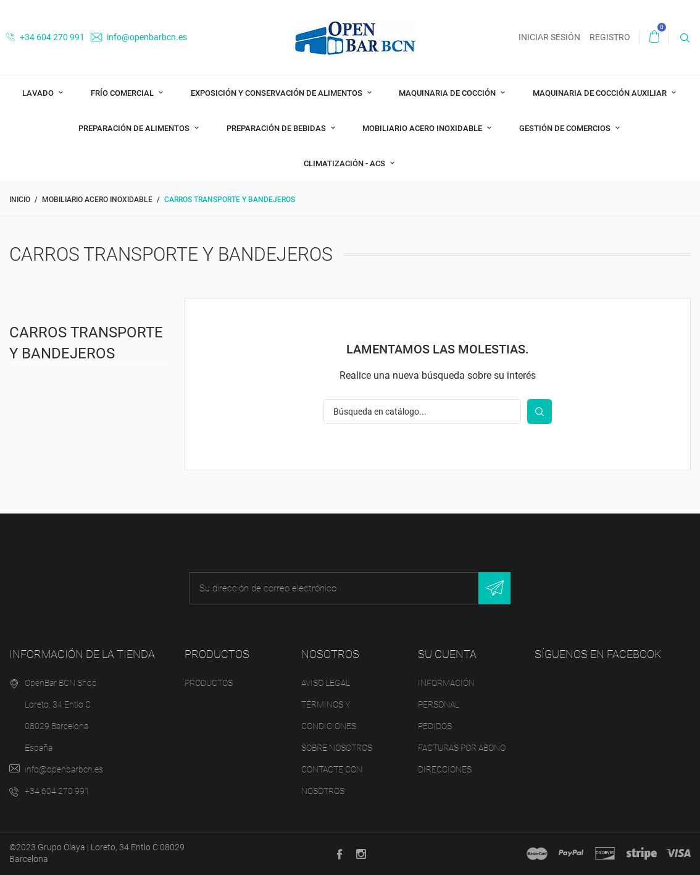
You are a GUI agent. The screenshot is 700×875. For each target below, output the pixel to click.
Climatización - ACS (345, 163)
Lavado (39, 93)
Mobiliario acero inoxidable (423, 128)
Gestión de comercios (565, 128)
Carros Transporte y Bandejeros (86, 343)
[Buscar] (422, 411)
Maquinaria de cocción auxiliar (601, 93)
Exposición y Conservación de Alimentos (277, 93)
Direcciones (445, 769)
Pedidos (435, 726)
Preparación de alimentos (134, 128)
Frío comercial (123, 93)
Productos (209, 683)
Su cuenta (447, 654)
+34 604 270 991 (45, 37)
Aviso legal (325, 683)
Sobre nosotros (336, 748)
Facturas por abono (462, 748)
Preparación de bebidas (277, 128)
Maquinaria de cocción (448, 93)
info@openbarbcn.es (139, 37)
